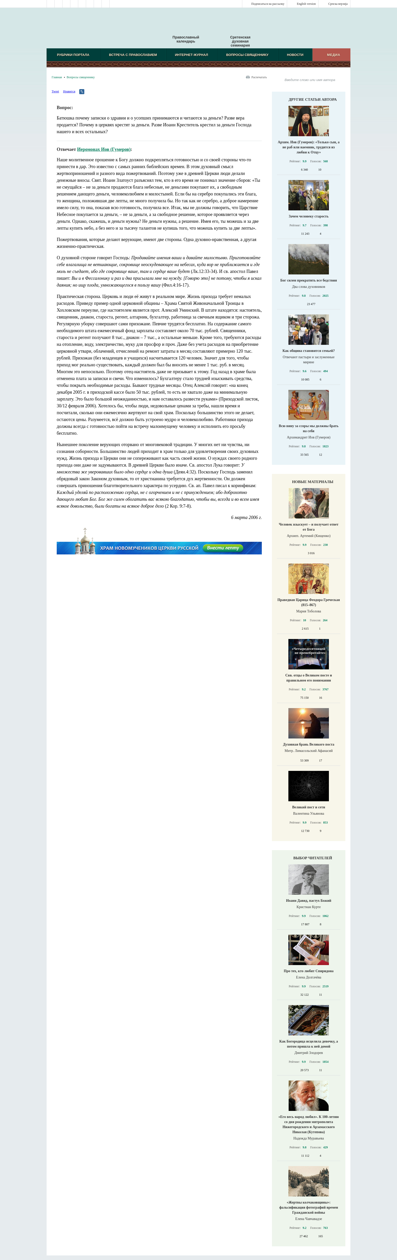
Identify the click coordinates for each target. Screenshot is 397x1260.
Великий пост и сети (308, 807)
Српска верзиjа (338, 4)
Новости (295, 55)
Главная (57, 77)
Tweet (55, 91)
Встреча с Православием (133, 55)
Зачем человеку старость (308, 216)
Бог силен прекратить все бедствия (308, 280)
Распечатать (259, 77)
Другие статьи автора (313, 99)
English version (306, 4)
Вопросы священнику (247, 55)
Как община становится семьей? (309, 351)
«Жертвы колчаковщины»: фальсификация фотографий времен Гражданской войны (308, 1207)
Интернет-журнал (191, 55)
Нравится (69, 91)
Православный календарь (185, 30)
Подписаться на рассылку (268, 4)
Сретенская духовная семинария (240, 41)
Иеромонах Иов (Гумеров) (104, 149)
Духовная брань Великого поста (308, 744)
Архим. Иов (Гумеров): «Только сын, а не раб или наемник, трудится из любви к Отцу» (309, 147)
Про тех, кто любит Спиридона (309, 971)
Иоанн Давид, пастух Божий (308, 901)
